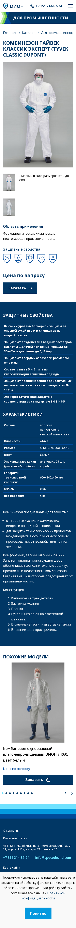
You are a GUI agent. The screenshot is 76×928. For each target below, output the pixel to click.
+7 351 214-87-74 (49, 6)
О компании (11, 830)
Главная (9, 32)
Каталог (28, 32)
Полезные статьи (15, 838)
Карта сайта (11, 867)
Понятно (38, 913)
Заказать (20, 288)
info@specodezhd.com (53, 858)
